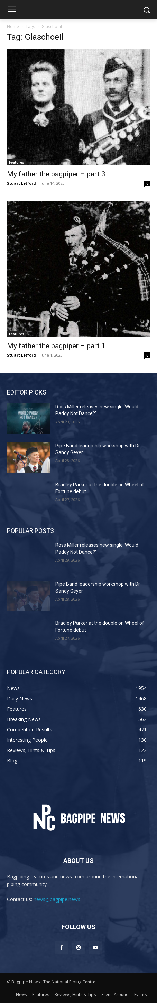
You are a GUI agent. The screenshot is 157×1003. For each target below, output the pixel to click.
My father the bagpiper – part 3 (56, 174)
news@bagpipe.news (57, 899)
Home (13, 26)
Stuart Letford (21, 183)
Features (16, 162)
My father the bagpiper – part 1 (56, 346)
